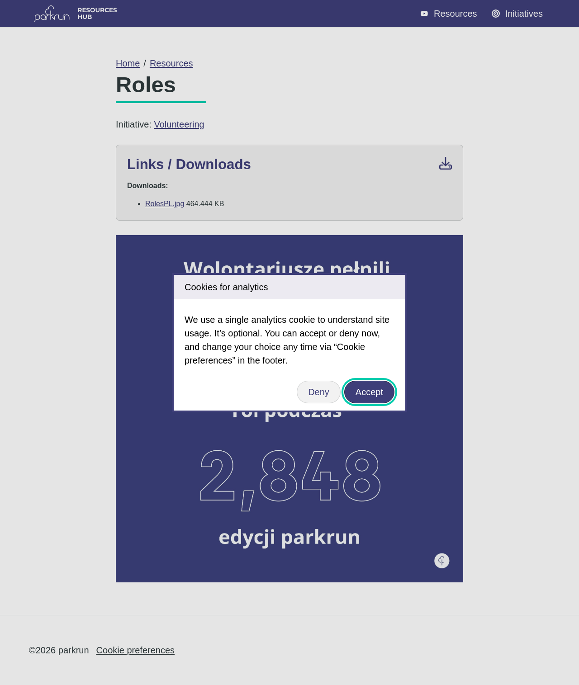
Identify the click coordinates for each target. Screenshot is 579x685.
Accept (369, 392)
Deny (318, 392)
